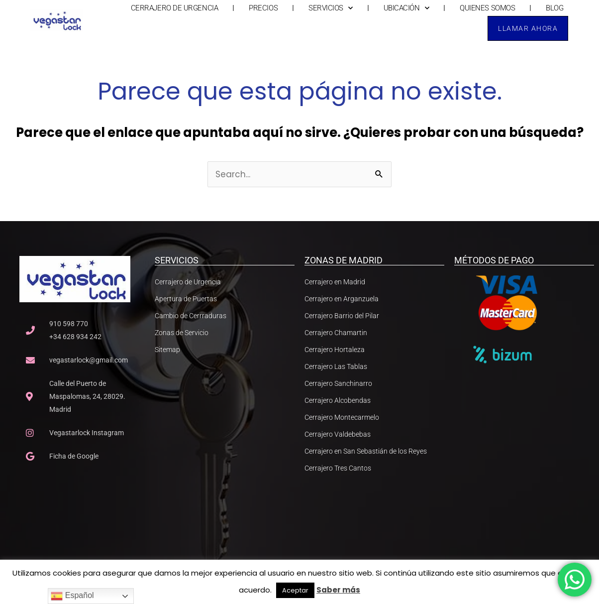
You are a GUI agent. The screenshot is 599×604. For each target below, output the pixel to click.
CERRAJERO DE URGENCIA (174, 7)
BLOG (554, 7)
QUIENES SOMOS (487, 7)
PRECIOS (263, 7)
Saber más (338, 590)
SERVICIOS (330, 8)
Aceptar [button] (295, 590)
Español (72, 596)
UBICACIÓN (406, 8)
